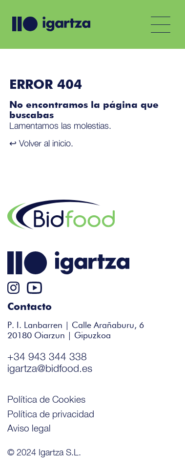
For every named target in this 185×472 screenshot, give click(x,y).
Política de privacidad (50, 413)
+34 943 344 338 (47, 356)
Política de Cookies (46, 399)
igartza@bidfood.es (49, 368)
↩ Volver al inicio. (41, 143)
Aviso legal (29, 427)
